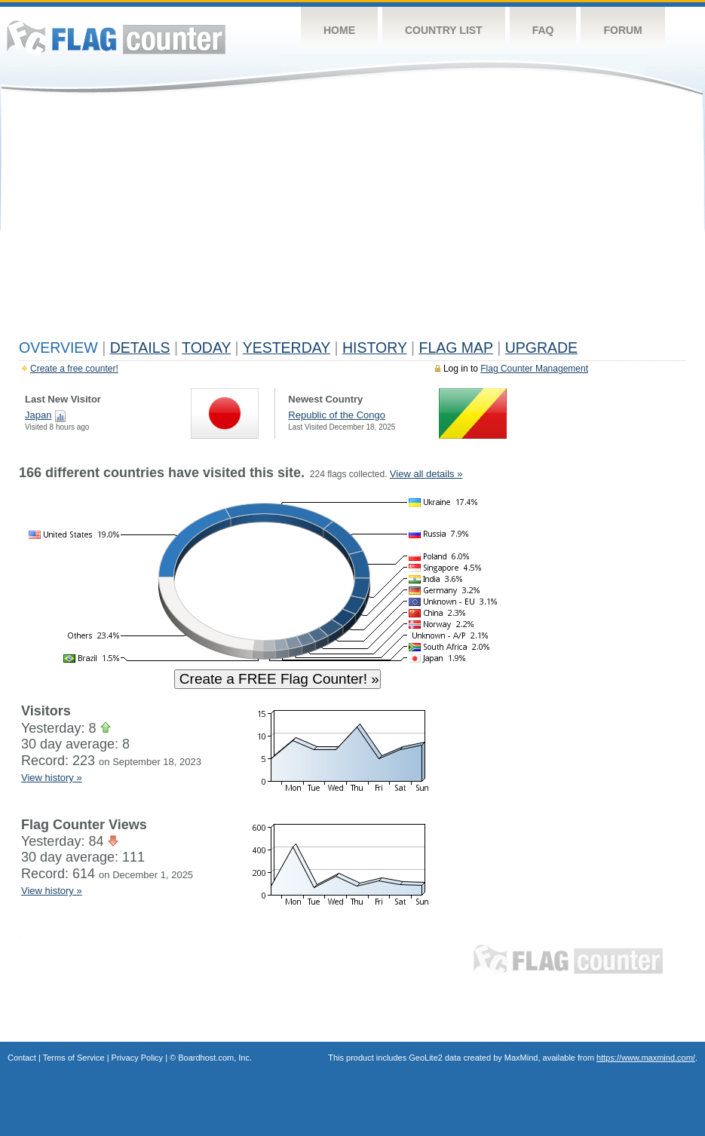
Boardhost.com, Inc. (215, 1057)
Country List (444, 30)
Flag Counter (116, 37)
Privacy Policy (137, 1057)
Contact (22, 1057)
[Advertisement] (352, 220)
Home (339, 30)
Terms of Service (74, 1057)
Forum (622, 30)
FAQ (543, 30)
